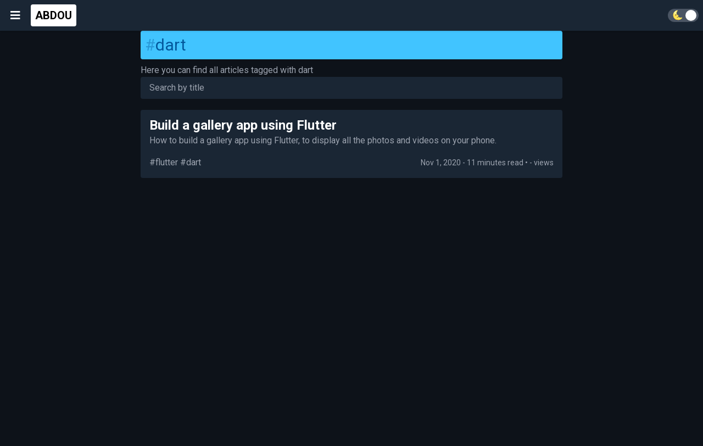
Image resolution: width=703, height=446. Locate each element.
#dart (190, 162)
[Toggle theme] (683, 15)
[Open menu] (15, 15)
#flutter (163, 162)
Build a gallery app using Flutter (243, 125)
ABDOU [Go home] (53, 15)
